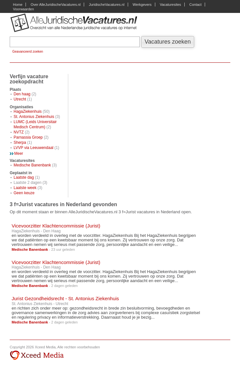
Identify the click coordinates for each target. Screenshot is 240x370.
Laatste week (25, 187)
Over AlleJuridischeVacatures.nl (56, 4)
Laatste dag (24, 177)
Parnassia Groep (28, 137)
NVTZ (19, 132)
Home (17, 4)
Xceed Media (37, 355)
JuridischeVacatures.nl (107, 4)
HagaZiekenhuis (28, 111)
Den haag (22, 94)
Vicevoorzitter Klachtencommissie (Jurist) (56, 225)
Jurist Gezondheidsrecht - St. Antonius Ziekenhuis (65, 298)
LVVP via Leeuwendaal (33, 147)
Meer (18, 153)
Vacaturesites (170, 4)
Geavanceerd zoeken (27, 51)
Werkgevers (142, 4)
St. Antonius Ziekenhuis (34, 116)
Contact (195, 4)
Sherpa (20, 142)
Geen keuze (24, 193)
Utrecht (20, 99)
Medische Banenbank (32, 165)
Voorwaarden (23, 9)
